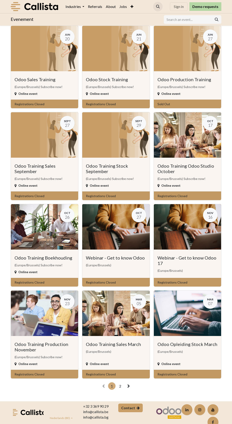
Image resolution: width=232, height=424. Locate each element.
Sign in (179, 6)
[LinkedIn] (186, 409)
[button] (158, 6)
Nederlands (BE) (60, 418)
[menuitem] (75, 6)
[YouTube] (213, 409)
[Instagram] (199, 409)
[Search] (216, 19)
